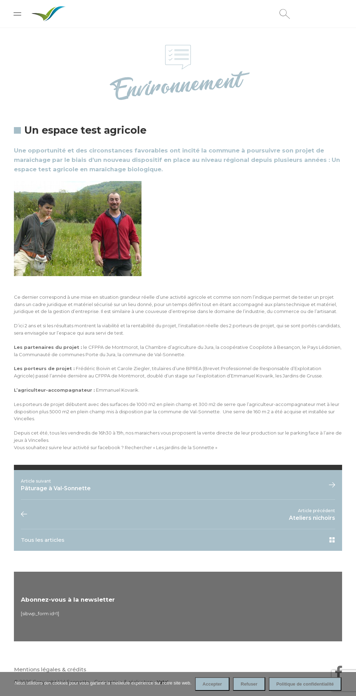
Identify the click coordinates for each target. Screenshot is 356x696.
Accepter (212, 684)
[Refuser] (347, 684)
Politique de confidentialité (305, 684)
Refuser (249, 684)
